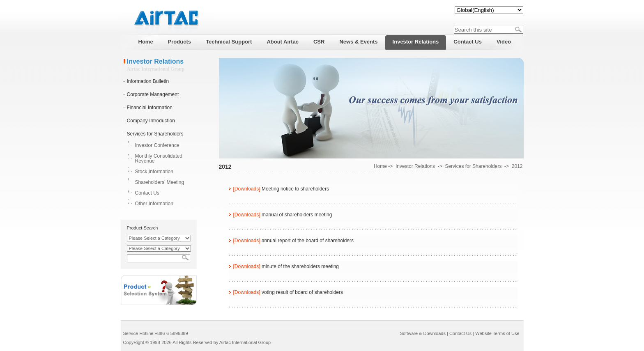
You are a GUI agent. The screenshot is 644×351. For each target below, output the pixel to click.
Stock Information (154, 171)
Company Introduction (151, 121)
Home (380, 166)
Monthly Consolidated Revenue (158, 158)
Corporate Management (153, 94)
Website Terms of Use (497, 333)
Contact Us (147, 193)
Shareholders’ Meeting (159, 182)
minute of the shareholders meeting (300, 266)
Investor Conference (157, 145)
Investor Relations (415, 166)
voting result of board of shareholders (302, 292)
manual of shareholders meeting (297, 215)
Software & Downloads (423, 333)
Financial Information (149, 107)
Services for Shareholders (155, 134)
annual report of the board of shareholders (308, 240)
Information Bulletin (148, 81)
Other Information (154, 203)
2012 (517, 166)
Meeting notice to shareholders (295, 189)
